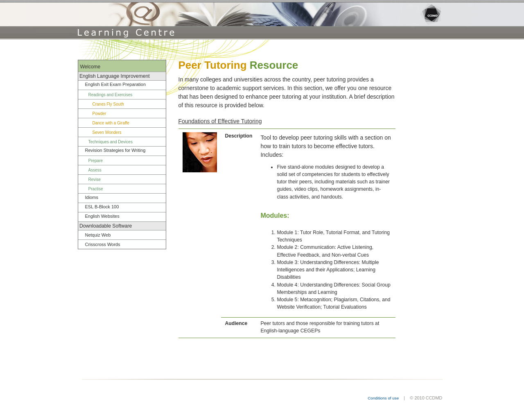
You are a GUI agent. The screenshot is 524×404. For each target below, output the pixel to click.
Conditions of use (383, 398)
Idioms (91, 197)
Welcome (90, 67)
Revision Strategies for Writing (115, 150)
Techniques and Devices (110, 142)
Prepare (95, 160)
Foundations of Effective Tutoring (220, 121)
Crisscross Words (102, 244)
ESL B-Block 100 (102, 206)
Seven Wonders (107, 132)
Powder (99, 113)
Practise (95, 189)
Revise (94, 179)
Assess (95, 170)
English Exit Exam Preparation (115, 84)
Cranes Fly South (108, 104)
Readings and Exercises (110, 95)
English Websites (102, 216)
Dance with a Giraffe (111, 123)
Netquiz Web (98, 234)
